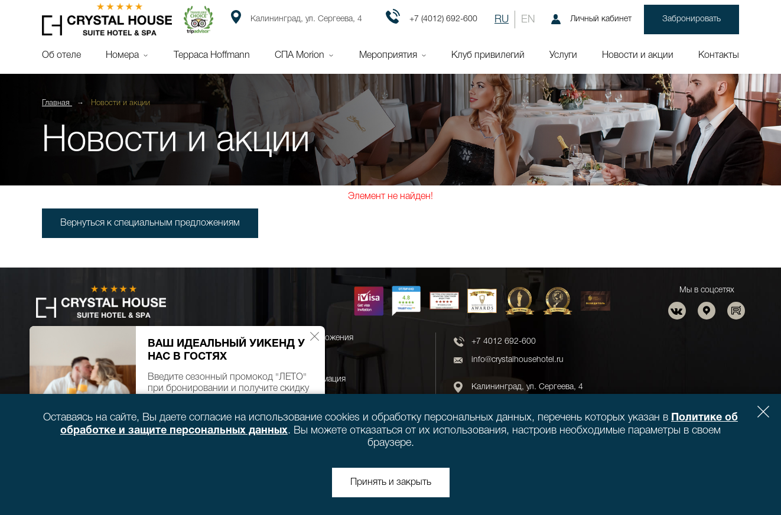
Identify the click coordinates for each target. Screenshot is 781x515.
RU (501, 19)
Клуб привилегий (488, 55)
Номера (122, 55)
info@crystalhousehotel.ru (517, 360)
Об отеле (61, 55)
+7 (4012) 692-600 (431, 19)
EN (528, 19)
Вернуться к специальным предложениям (150, 223)
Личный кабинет (591, 19)
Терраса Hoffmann (212, 55)
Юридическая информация (294, 379)
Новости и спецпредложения (298, 338)
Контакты (718, 55)
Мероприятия (388, 55)
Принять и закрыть (390, 482)
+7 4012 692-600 (503, 341)
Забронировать (691, 19)
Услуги (563, 55)
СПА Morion (299, 55)
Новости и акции (637, 55)
